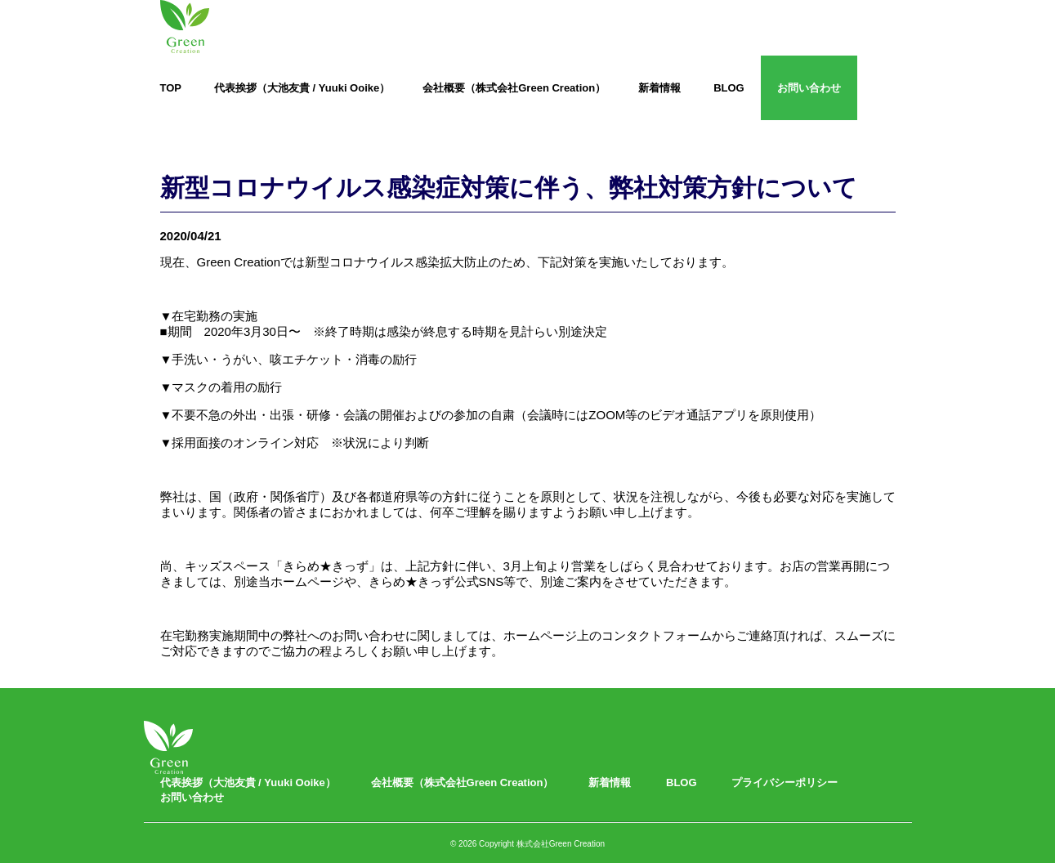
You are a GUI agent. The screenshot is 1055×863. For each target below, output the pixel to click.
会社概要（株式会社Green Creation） (514, 88)
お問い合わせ (809, 88)
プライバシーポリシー (784, 782)
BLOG (728, 88)
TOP (171, 88)
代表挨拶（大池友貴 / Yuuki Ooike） (302, 88)
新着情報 (659, 88)
